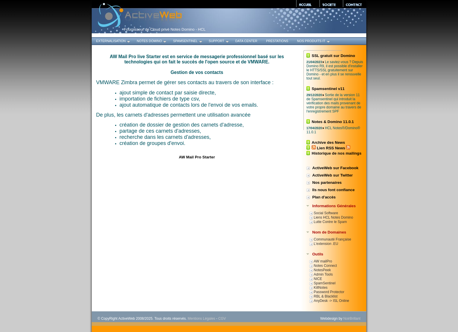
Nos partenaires (327, 182)
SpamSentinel (188, 41)
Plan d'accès (324, 197)
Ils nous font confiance (333, 190)
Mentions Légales (201, 319)
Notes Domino (152, 41)
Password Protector (329, 292)
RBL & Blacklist (326, 296)
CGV (222, 319)
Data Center (246, 41)
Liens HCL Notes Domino (333, 217)
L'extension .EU (326, 244)
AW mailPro (323, 261)
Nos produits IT (314, 41)
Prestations (277, 41)
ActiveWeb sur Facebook (335, 168)
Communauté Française (332, 239)
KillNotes (320, 288)
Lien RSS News (331, 148)
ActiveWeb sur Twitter (332, 175)
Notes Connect (325, 266)
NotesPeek (322, 270)
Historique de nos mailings (336, 153)
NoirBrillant (351, 319)
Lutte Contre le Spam (330, 222)
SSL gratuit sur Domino (333, 55)
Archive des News (328, 142)
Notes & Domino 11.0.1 (333, 122)
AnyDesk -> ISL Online (331, 301)
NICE (318, 279)
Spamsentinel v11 (328, 89)
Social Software (326, 213)
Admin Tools (323, 274)
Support (219, 41)
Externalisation (113, 41)
